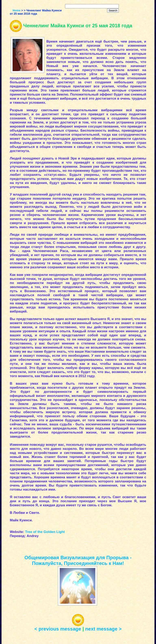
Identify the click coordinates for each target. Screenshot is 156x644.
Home (17, 10)
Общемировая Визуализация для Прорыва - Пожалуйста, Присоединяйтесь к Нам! (77, 560)
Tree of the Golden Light (45, 532)
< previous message (57, 629)
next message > (103, 629)
